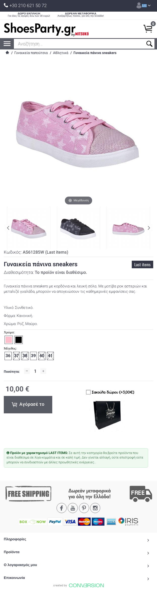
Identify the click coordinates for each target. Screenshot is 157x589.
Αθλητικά (60, 53)
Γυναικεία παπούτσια (31, 53)
